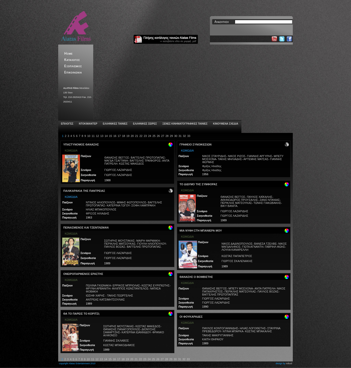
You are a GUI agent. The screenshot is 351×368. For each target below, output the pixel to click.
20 (132, 135)
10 (88, 135)
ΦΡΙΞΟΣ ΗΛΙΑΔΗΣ (97, 213)
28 (167, 135)
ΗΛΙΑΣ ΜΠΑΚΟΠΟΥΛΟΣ (101, 209)
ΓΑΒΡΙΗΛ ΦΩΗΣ (275, 246)
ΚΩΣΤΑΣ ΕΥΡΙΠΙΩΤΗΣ (156, 285)
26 (158, 135)
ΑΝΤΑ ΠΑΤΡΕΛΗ (264, 288)
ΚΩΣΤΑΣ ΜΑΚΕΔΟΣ (131, 163)
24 (149, 135)
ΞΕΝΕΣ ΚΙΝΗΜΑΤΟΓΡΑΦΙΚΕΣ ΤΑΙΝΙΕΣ (184, 123)
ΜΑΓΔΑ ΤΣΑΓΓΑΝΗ (116, 160)
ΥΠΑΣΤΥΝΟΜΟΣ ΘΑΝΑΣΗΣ (81, 144)
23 (145, 135)
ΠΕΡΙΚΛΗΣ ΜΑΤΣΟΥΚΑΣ (119, 243)
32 (184, 135)
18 (123, 135)
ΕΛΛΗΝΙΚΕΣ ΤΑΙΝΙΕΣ (114, 123)
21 (136, 135)
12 (97, 135)
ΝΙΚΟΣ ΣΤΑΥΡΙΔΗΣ (214, 156)
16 (114, 135)
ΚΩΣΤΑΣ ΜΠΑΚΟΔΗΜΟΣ (119, 345)
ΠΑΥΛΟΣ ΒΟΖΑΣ (114, 246)
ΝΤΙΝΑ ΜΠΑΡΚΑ (233, 331)
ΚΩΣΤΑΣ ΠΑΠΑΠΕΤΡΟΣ (236, 255)
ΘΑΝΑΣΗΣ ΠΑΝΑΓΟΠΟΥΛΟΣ (121, 329)
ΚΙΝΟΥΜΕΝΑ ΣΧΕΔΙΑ (225, 123)
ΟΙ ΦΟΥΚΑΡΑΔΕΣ (191, 316)
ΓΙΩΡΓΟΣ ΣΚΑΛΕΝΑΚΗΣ (236, 261)
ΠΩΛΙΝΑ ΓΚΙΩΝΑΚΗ (98, 285)
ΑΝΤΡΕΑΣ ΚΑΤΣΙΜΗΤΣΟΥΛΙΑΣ (105, 299)
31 (179, 135)
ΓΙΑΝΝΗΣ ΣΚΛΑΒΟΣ (116, 340)
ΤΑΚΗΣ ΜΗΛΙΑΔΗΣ (230, 159)
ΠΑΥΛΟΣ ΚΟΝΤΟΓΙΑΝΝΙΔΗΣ (220, 328)
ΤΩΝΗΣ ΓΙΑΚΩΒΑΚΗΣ (267, 202)
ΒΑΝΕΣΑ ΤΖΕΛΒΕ (265, 243)
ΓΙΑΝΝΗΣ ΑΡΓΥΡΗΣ (259, 156)
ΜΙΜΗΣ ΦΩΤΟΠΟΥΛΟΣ (131, 202)
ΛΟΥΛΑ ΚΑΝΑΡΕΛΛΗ (234, 249)
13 (101, 135)
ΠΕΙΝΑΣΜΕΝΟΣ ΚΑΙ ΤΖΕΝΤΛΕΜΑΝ (86, 227)
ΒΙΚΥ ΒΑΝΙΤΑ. (229, 205)
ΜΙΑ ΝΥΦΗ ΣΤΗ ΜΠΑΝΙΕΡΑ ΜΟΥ (201, 230)
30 (175, 135)
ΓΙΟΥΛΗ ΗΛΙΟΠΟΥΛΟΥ (151, 243)
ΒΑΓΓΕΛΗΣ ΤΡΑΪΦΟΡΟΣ (145, 160)
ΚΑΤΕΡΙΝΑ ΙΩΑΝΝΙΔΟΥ (136, 332)
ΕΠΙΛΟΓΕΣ (66, 123)
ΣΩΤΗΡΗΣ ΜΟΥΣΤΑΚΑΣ (119, 240)
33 (188, 135)
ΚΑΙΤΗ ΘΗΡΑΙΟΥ (212, 339)
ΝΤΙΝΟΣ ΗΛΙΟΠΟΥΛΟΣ (100, 202)
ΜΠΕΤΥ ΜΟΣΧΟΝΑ (241, 288)
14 (106, 135)
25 (153, 135)
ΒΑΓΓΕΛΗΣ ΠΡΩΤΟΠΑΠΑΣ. (144, 246)
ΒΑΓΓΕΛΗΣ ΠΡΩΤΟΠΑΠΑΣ (148, 157)
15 (110, 135)
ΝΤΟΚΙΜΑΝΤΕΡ (87, 123)
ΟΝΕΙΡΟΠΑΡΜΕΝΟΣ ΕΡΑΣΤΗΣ (83, 273)
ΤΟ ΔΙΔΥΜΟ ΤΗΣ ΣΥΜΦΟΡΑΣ (198, 184)
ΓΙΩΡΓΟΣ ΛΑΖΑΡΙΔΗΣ (118, 169)
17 (119, 135)
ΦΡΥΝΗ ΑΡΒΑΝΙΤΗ (98, 288)
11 (92, 135)
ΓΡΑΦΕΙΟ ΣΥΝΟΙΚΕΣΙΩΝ (196, 144)
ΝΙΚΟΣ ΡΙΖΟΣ (236, 156)
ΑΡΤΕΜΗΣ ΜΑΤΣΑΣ (255, 159)
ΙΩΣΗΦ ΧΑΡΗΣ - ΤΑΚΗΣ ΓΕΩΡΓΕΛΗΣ (109, 295)
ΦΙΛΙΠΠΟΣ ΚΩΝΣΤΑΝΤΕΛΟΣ (130, 288)
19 (127, 135)
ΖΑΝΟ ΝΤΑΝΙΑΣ (270, 199)
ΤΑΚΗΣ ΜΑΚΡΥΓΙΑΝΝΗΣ (217, 335)
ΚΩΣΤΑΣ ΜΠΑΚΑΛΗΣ (258, 331)
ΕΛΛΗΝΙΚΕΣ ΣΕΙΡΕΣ (144, 123)
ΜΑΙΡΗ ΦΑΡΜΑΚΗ (148, 240)
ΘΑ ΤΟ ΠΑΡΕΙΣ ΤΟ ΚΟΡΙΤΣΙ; (81, 313)
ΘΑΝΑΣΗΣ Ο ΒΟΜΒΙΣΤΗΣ (196, 276)
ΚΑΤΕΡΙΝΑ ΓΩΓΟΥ (118, 205)
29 (171, 135)
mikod (289, 363)
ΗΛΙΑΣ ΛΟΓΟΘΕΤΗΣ (253, 328)
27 (162, 135)
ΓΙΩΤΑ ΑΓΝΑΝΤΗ (252, 246)
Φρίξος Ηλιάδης (211, 166)
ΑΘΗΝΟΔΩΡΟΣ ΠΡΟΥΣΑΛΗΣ (239, 199)
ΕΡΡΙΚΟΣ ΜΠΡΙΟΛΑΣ (126, 285)
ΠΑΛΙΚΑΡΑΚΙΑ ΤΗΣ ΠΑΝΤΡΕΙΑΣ (84, 190)
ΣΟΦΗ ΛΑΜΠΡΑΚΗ (143, 205)
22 (140, 135)
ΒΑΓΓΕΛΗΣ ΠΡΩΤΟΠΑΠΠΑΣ (220, 294)
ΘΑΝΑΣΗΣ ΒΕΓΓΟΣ (116, 157)
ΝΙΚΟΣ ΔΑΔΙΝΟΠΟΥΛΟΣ (236, 243)
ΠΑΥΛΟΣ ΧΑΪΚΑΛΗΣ (259, 196)
